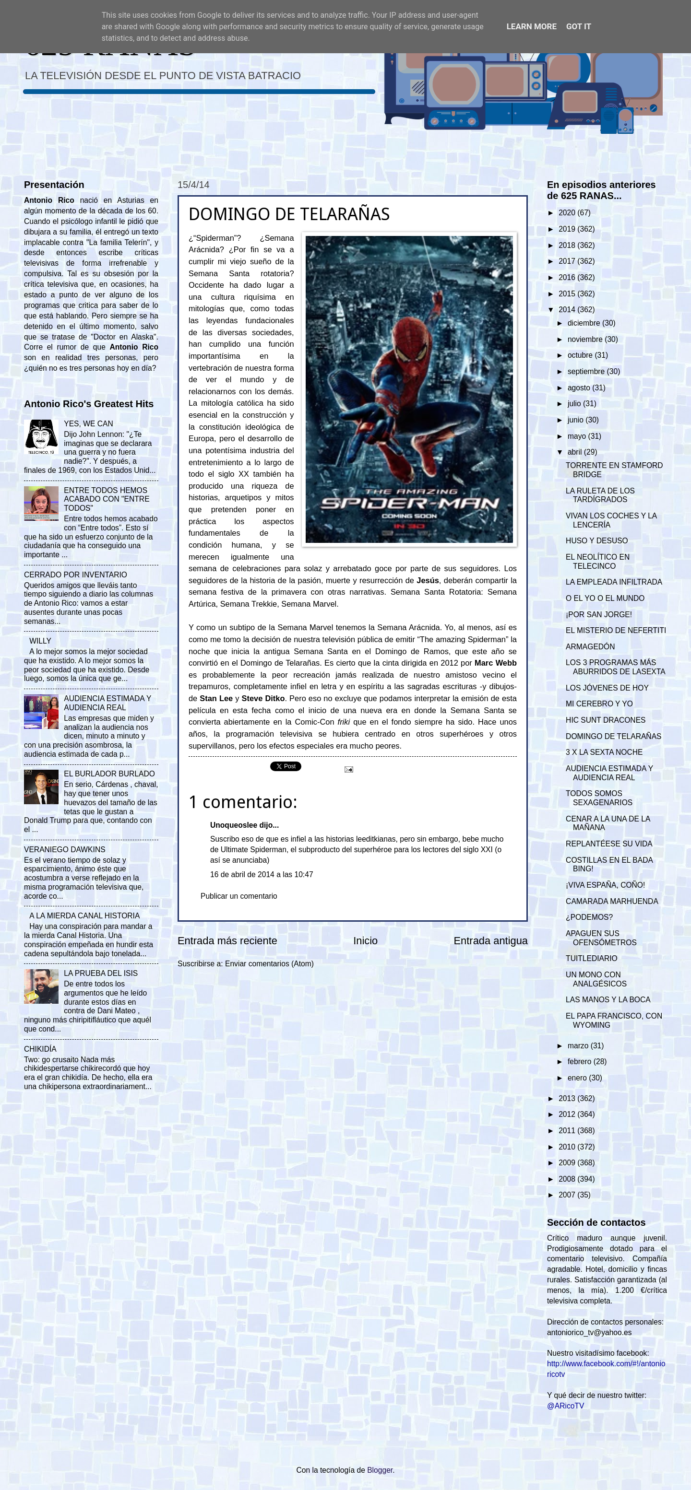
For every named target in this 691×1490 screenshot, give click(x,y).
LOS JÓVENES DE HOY (607, 688)
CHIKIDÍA (40, 1049)
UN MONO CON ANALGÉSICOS (596, 979)
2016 (568, 277)
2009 (568, 1163)
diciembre (585, 323)
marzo (579, 1046)
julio (575, 403)
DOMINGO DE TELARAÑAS (613, 736)
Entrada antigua (491, 941)
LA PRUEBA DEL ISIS (101, 973)
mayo (578, 436)
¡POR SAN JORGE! (599, 614)
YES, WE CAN (88, 424)
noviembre (586, 339)
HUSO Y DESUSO (597, 541)
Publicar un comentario (239, 896)
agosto (580, 388)
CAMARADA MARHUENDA (612, 901)
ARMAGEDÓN (590, 647)
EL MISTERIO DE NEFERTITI (616, 630)
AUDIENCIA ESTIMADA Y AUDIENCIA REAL (107, 703)
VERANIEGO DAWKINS (65, 849)
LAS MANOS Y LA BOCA (608, 1000)
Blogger (380, 1470)
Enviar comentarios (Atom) (269, 964)
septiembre (587, 371)
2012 (568, 1114)
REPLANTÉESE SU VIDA (609, 844)
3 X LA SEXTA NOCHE (604, 752)
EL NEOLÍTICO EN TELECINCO (598, 561)
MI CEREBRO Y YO (599, 704)
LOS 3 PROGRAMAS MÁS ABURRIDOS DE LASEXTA (615, 667)
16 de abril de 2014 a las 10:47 (261, 874)
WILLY (40, 641)
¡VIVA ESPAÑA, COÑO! (605, 885)
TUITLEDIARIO (592, 958)
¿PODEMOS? (589, 917)
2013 (568, 1098)
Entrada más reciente (227, 941)
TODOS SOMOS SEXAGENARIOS (599, 798)
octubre (581, 355)
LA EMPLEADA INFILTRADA (614, 582)
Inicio (365, 941)
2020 (568, 213)
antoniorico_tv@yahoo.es (589, 1332)
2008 (568, 1179)
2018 (568, 245)
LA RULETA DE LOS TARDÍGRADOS (600, 495)
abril (576, 452)
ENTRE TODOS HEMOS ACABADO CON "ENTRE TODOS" (106, 499)
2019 (568, 229)
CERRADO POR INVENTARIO (75, 575)
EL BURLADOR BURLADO (109, 774)
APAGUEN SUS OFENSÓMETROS (601, 938)
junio (576, 420)
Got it (578, 26)
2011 (568, 1130)
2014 (568, 309)
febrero (581, 1061)
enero (578, 1078)
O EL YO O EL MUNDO (605, 598)
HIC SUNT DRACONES (605, 720)
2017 (568, 261)
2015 (568, 294)
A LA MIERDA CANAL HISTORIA (84, 916)
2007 (568, 1195)
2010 (568, 1147)
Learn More (532, 26)
